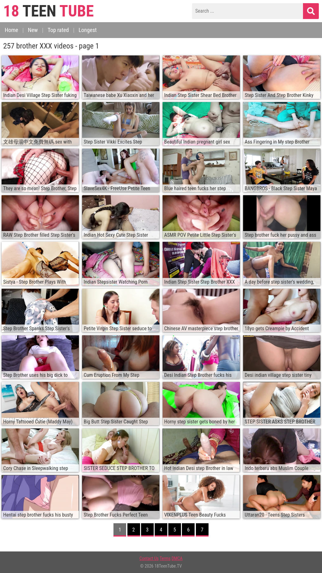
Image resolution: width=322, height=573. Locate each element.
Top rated (58, 30)
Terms (165, 558)
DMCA (177, 558)
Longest (88, 30)
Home (11, 30)
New (33, 30)
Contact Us (149, 558)
